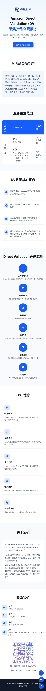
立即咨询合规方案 (23, 45)
